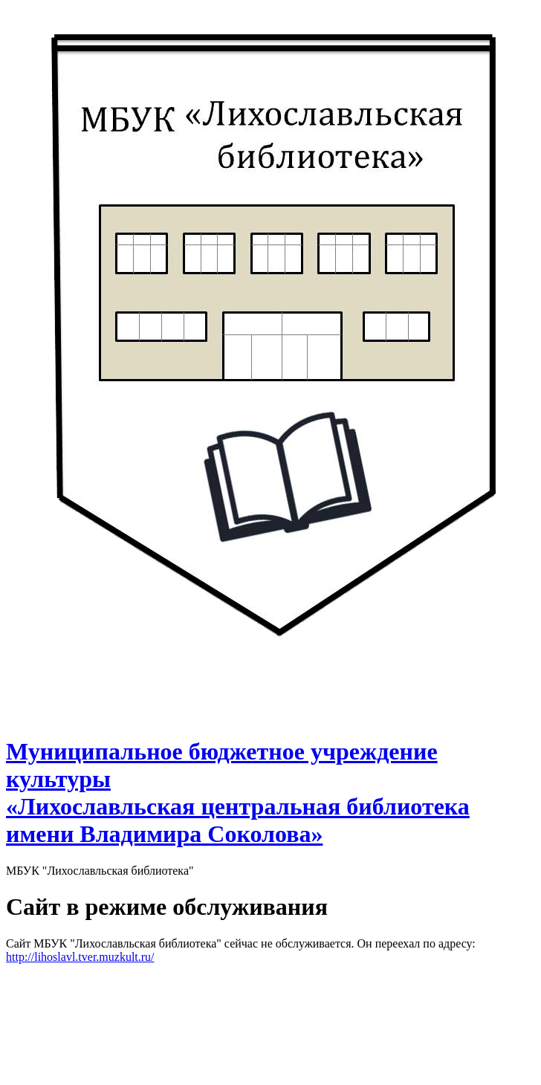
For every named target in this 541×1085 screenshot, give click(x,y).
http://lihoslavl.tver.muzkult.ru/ (80, 956)
